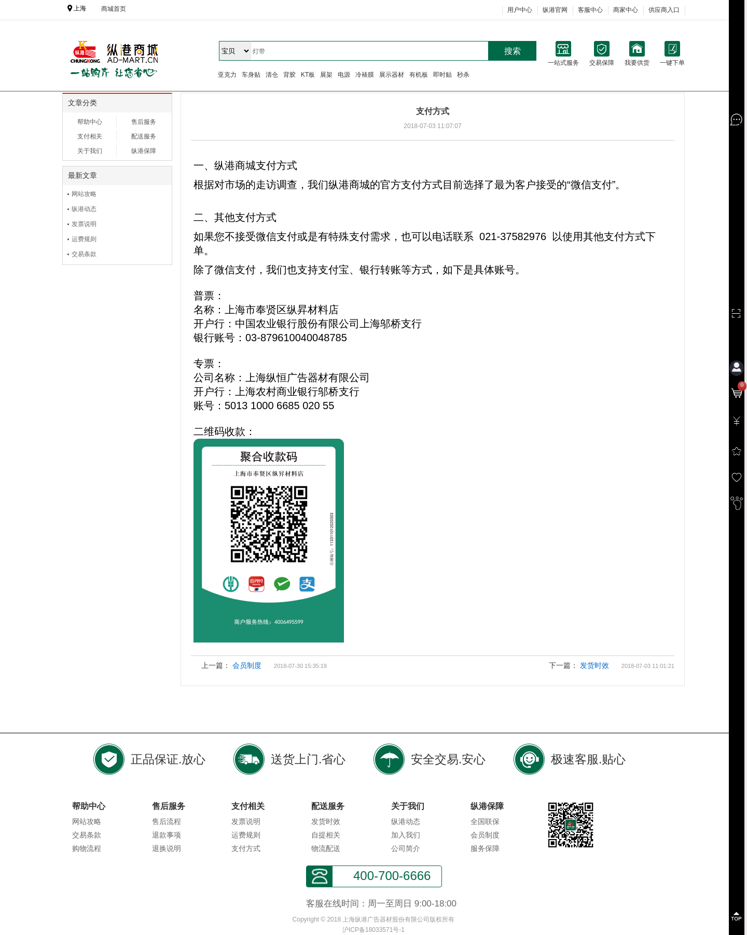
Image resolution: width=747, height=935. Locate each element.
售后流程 (166, 821)
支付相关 (89, 136)
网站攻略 (84, 194)
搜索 (512, 51)
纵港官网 (555, 9)
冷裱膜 (364, 74)
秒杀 (463, 74)
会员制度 (246, 665)
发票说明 (84, 224)
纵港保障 (143, 151)
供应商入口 (664, 9)
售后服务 (143, 121)
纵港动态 (84, 209)
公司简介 (405, 848)
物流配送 (325, 848)
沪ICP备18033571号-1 (373, 929)
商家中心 (625, 9)
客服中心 (590, 9)
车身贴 (251, 74)
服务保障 (485, 848)
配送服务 (143, 136)
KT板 (308, 74)
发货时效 (594, 665)
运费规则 (84, 239)
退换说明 (166, 848)
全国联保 (485, 821)
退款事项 (166, 835)
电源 (344, 74)
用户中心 (519, 9)
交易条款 (84, 254)
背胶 (289, 74)
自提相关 (325, 835)
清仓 (272, 74)
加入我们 (405, 835)
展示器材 (391, 74)
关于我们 (89, 151)
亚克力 (227, 74)
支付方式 (245, 848)
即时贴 (442, 74)
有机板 (418, 74)
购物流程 (86, 848)
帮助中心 (89, 121)
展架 (326, 74)
